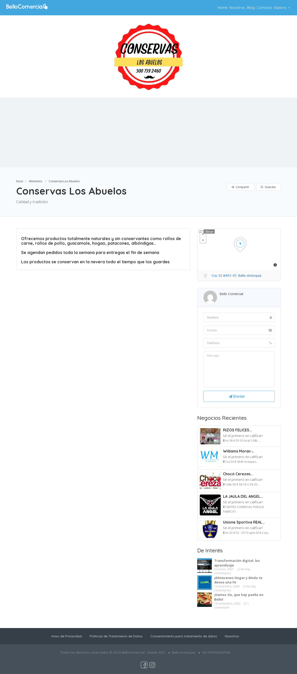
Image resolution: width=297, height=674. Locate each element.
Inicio (19, 181)
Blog (251, 7)
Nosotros (237, 7)
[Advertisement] (148, 132)
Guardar (268, 187)
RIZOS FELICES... (237, 430)
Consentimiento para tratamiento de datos (183, 636)
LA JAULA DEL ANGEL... (243, 496)
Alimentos (35, 181)
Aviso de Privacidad (66, 636)
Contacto (264, 7)
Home (222, 7)
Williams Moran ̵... (238, 451)
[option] (148, 56)
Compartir (240, 187)
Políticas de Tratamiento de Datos (116, 636)
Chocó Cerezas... (238, 474)
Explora (280, 7)
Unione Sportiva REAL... (244, 522)
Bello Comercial (231, 294)
